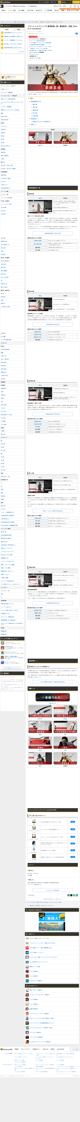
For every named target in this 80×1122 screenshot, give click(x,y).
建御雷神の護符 (37, 331)
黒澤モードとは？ (5, 574)
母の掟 (2, 142)
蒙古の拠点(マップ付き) (6, 414)
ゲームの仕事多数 (44, 2)
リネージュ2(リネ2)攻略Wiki (41, 1071)
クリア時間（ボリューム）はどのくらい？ (11, 584)
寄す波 (2, 136)
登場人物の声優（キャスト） (7, 603)
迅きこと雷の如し (5, 359)
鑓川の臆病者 (4, 270)
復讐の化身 (3, 372)
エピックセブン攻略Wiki (20, 1071)
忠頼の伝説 (3, 362)
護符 (65, 728)
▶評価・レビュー (5, 89)
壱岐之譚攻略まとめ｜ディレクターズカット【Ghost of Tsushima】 (14, 32)
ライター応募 (75, 1049)
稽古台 (2, 398)
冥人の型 (3, 470)
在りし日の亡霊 (4, 277)
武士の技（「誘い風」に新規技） (9, 168)
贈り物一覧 (3, 531)
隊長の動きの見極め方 (6, 538)
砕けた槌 (3, 210)
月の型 (2, 466)
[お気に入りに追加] (57, 6)
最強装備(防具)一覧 (36, 101)
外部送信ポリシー (36, 1049)
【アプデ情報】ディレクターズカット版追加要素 (40, 42)
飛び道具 (3, 496)
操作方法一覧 (4, 541)
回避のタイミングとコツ (6, 548)
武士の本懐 (3, 207)
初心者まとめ (39, 10)
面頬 (65, 743)
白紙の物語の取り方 (5, 188)
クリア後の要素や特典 (6, 339)
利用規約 (16, 1049)
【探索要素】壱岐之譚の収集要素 (37, 44)
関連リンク (34, 124)
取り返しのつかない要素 (72, 10)
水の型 (2, 460)
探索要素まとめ (4, 558)
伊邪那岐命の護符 (38, 610)
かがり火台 (3, 411)
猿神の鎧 (35, 104)
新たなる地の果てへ (5, 261)
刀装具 (2, 158)
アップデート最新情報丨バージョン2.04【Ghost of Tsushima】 (14, 40)
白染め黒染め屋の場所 (6, 535)
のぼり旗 (3, 418)
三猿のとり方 (4, 184)
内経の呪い (3, 365)
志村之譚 (3, 333)
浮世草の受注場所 (5, 349)
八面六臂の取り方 (5, 518)
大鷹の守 (3, 132)
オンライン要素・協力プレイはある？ (10, 610)
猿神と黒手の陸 (4, 119)
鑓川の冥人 (3, 274)
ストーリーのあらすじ (6, 607)
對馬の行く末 (4, 283)
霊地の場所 (3, 175)
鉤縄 (2, 251)
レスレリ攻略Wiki (18, 1066)
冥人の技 (3, 450)
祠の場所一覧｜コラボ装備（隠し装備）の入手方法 (41, 50)
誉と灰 (2, 293)
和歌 (2, 391)
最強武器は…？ (35, 118)
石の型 (2, 457)
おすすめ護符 (21, 10)
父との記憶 (3, 424)
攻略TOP (4, 10)
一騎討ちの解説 (4, 577)
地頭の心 (3, 303)
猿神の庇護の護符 (38, 244)
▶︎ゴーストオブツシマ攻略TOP (8, 86)
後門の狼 (3, 296)
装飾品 (40, 743)
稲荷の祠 (3, 395)
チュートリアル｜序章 (6, 204)
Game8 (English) (60, 1049)
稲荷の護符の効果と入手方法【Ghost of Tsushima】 (14, 47)
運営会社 (53, 1049)
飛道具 (40, 728)
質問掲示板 (3, 634)
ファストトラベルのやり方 (7, 561)
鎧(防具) (65, 712)
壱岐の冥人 (3, 129)
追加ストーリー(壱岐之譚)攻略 (8, 99)
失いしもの (3, 126)
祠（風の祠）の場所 (5, 178)
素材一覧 (3, 505)
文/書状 (2, 431)
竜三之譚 (3, 248)
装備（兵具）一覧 (5, 476)
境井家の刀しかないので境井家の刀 (41, 121)
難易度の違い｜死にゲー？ (7, 571)
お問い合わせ (45, 1049)
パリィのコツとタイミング (7, 551)
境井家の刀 (40, 712)
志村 (2, 594)
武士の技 (3, 443)
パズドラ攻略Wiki (39, 1060)
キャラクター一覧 (5, 590)
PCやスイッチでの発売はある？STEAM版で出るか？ (12, 624)
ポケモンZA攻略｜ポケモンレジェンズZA (23, 1053)
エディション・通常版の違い (7, 616)
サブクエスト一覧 (34, 54)
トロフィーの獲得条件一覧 (7, 512)
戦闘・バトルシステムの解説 (7, 564)
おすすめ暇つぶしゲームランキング (13, 668)
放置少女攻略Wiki (39, 1066)
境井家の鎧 (35, 110)
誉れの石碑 (3, 404)
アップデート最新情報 (6, 106)
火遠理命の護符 (37, 518)
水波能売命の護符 (38, 240)
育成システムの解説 (5, 568)
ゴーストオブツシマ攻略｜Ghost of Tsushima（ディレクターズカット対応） (45, 902)
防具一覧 (57, 10)
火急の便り (3, 264)
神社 (2, 401)
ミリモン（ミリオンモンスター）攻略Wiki (44, 1064)
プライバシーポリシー (25, 1049)
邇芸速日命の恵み (38, 337)
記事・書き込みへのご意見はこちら (52, 899)
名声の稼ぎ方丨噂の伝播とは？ (8, 545)
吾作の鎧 (35, 107)
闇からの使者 (4, 287)
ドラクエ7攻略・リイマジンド (21, 1057)
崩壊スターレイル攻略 (19, 1060)
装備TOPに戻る (52, 698)
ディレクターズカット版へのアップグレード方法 (40, 46)
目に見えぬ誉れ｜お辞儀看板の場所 (9, 525)
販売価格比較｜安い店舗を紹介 (8, 620)
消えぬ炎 (3, 378)
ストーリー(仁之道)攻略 (6, 197)
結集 (2, 300)
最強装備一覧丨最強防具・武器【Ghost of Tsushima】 (14, 36)
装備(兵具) (40, 139)
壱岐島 (62, 10)
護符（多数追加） (5, 155)
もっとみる (21, 51)
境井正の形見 (4, 116)
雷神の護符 (37, 426)
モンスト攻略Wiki (60, 1060)
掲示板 (18, 29)
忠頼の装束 (35, 116)
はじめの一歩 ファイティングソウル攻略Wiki (66, 1071)
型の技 (2, 447)
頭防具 (40, 759)
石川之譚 (3, 214)
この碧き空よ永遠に (5, 306)
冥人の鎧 (35, 113)
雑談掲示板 (3, 631)
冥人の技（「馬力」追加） (7, 165)
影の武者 (3, 254)
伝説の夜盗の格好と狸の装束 (7, 522)
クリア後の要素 (48, 10)
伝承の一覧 (3, 355)
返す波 (2, 139)
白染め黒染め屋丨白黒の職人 (7, 515)
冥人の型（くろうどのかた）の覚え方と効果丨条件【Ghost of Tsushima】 (14, 44)
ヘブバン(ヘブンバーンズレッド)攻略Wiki (65, 1066)
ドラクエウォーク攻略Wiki (20, 1062)
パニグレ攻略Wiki (60, 1064)
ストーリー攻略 (12, 10)
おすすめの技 (30, 10)
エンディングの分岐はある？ (7, 581)
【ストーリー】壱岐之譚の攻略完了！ (38, 40)
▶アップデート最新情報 (6, 92)
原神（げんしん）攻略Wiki (20, 1064)
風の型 (2, 463)
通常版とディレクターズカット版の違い (39, 48)
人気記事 (6, 29)
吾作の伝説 (3, 369)
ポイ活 (53, 2)
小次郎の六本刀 (4, 375)
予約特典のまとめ (5, 613)
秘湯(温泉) (3, 388)
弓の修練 (3, 421)
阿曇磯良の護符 (37, 613)
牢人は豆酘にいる (5, 244)
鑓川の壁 (3, 267)
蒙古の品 (3, 434)
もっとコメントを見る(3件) (52, 890)
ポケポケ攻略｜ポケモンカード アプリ (64, 1057)
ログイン (76, 2)
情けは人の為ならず (5, 145)
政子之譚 (3, 238)
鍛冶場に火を (4, 241)
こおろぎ (3, 408)
